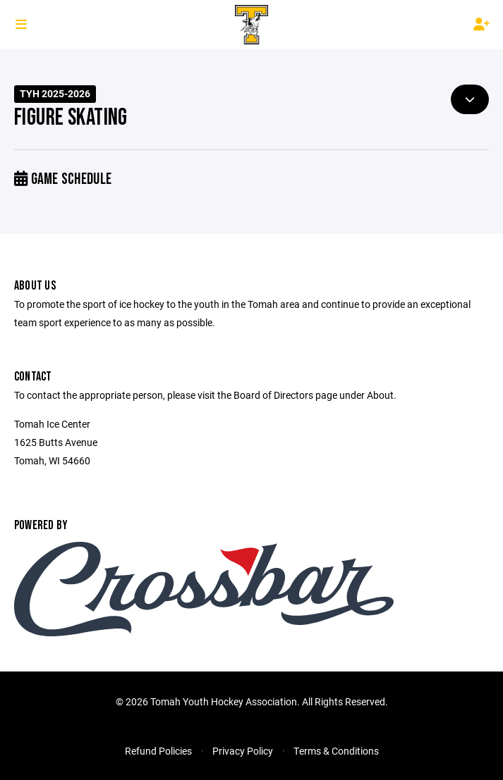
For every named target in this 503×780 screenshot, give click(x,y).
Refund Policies (158, 750)
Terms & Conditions (336, 750)
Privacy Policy (242, 750)
